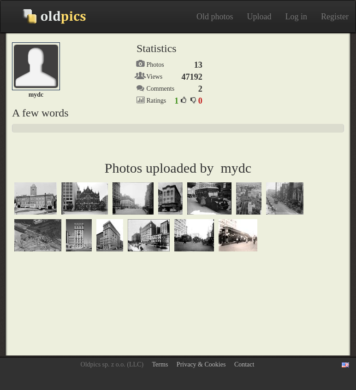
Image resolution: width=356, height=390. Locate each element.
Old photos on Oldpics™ (46, 16)
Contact (244, 364)
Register (335, 16)
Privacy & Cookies (201, 364)
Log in (296, 16)
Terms (160, 364)
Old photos (214, 16)
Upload (259, 16)
